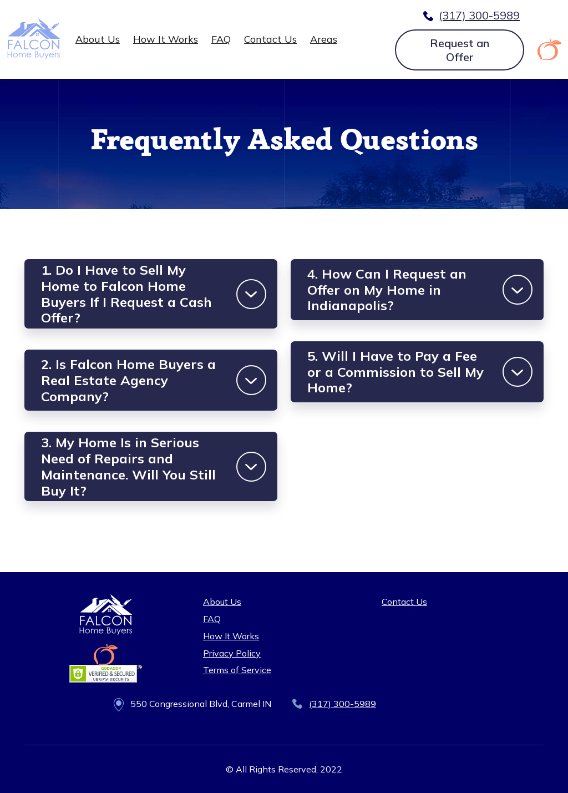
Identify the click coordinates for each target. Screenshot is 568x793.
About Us (97, 39)
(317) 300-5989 (479, 15)
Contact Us (270, 39)
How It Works (165, 39)
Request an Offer (459, 50)
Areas (323, 39)
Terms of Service (237, 669)
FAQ (221, 39)
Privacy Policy (232, 653)
